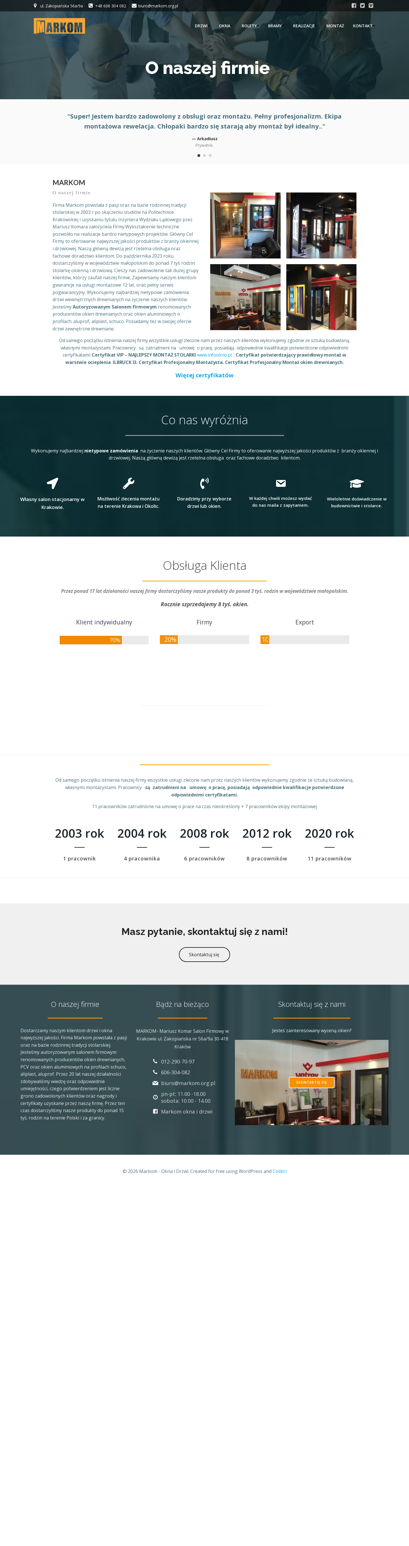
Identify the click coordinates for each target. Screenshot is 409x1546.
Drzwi (202, 25)
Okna (226, 25)
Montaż (335, 25)
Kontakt (364, 25)
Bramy (276, 25)
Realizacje (305, 25)
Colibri (280, 1171)
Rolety (250, 25)
